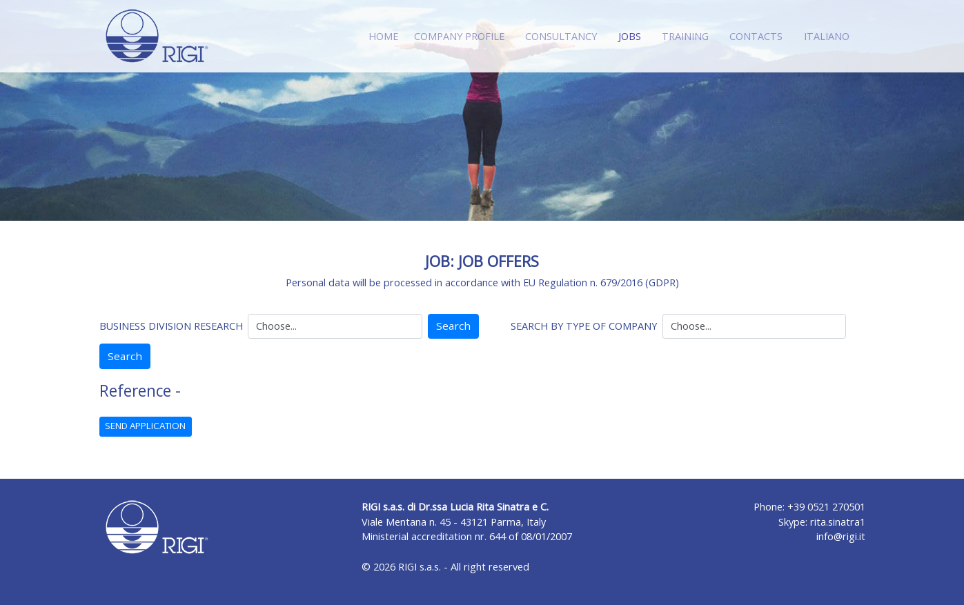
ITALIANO (826, 36)
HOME (383, 36)
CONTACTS (756, 36)
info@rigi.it (840, 536)
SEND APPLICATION (145, 425)
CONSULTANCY (561, 36)
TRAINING (685, 36)
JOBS (632, 35)
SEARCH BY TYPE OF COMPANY (584, 326)
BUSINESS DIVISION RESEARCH (171, 326)
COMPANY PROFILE (459, 36)
